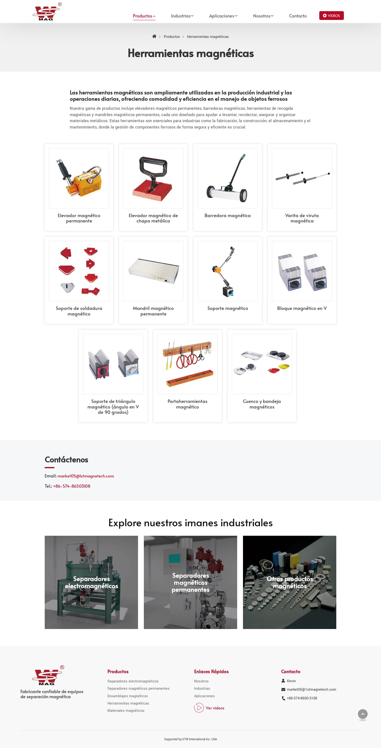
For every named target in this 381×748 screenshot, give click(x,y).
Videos (334, 15)
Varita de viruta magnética (302, 218)
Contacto (298, 16)
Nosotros (201, 681)
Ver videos (215, 707)
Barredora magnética (228, 215)
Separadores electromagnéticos (91, 582)
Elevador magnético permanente (79, 218)
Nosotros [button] (261, 16)
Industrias (202, 688)
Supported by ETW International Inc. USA (190, 739)
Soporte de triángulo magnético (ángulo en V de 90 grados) (113, 406)
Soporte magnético (228, 308)
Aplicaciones (204, 696)
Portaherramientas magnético (188, 403)
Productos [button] (142, 16)
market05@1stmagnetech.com (86, 476)
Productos (172, 36)
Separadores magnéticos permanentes (190, 582)
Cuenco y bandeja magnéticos (262, 403)
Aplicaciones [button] (221, 16)
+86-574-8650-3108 (302, 698)
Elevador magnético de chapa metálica (153, 218)
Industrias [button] (180, 16)
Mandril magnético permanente (153, 310)
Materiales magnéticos (126, 710)
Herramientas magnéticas (128, 703)
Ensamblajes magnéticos (127, 696)
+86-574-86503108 (71, 486)
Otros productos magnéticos (290, 582)
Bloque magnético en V (302, 308)
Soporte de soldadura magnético (79, 310)
